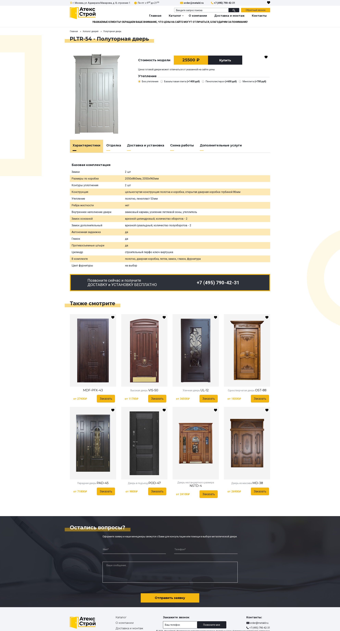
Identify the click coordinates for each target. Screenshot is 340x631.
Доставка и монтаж (229, 15)
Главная (155, 15)
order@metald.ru (194, 3)
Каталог (175, 15)
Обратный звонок (256, 10)
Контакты (259, 15)
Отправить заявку (170, 596)
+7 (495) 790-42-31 (224, 3)
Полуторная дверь (112, 31)
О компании (198, 15)
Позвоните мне (211, 623)
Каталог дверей (90, 31)
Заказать (106, 398)
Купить (225, 60)
